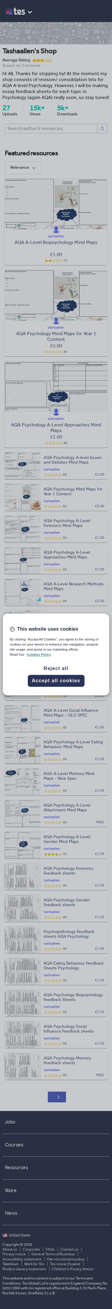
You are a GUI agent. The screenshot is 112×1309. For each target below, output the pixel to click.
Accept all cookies (56, 680)
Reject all (56, 668)
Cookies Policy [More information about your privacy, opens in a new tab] (39, 655)
